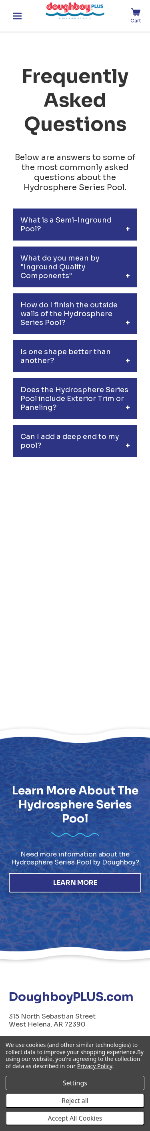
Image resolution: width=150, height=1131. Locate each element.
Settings (75, 1083)
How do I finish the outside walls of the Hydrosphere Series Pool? (69, 314)
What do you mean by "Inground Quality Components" (60, 267)
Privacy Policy (94, 1066)
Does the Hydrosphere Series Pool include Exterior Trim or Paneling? (74, 398)
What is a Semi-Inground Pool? (66, 224)
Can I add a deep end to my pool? (69, 441)
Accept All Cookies (75, 1118)
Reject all (75, 1100)
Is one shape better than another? (65, 356)
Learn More (75, 882)
